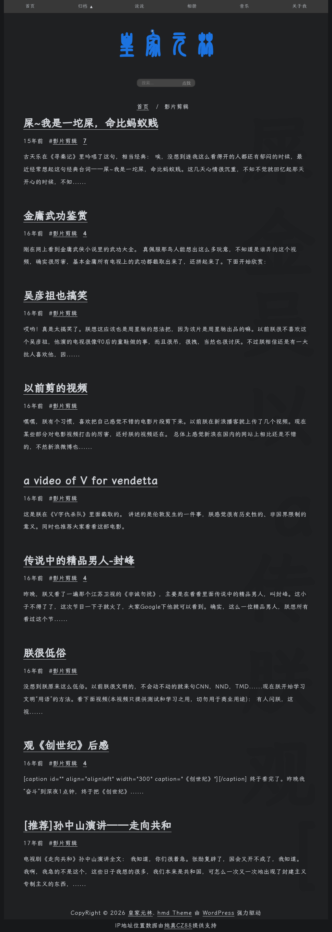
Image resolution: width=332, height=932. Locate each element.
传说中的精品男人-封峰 (79, 561)
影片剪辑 (65, 141)
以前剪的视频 (55, 388)
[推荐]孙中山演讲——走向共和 (97, 825)
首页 (143, 106)
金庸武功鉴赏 (55, 216)
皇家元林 (166, 45)
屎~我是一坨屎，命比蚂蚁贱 (90, 123)
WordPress (218, 913)
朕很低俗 (44, 653)
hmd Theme (174, 913)
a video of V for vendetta (90, 480)
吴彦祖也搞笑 (55, 296)
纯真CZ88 (178, 925)
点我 (186, 83)
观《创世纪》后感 (66, 745)
